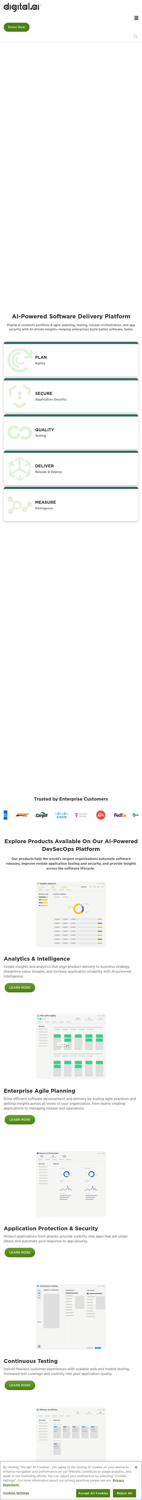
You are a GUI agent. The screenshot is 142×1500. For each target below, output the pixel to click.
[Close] (136, 1467)
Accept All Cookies (93, 1493)
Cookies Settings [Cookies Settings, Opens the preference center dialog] (16, 1493)
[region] (71, 815)
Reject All (124, 1493)
